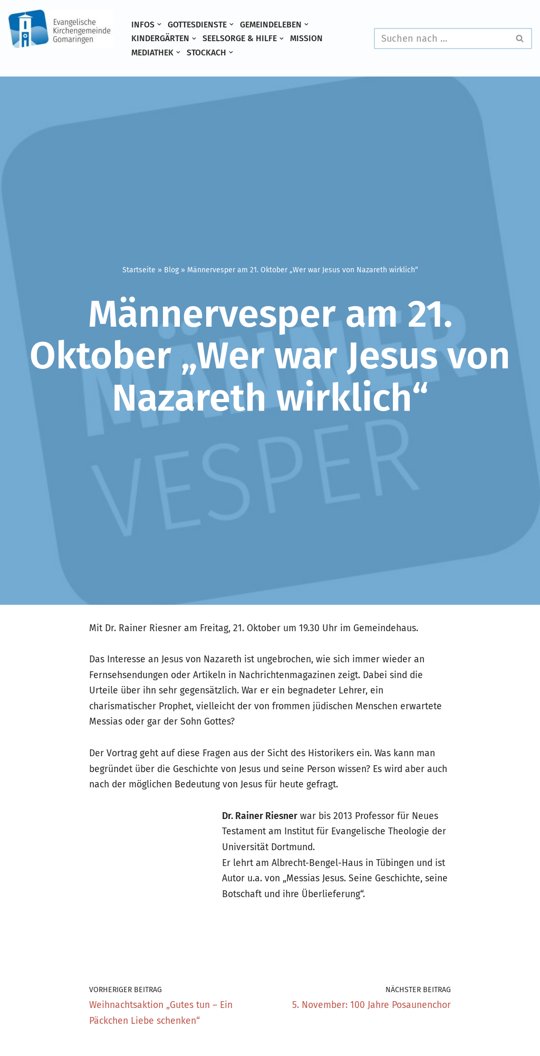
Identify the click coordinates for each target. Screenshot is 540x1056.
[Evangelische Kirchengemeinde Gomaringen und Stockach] (60, 29)
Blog (171, 269)
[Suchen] (441, 38)
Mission (310, 38)
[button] (159, 24)
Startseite (139, 269)
